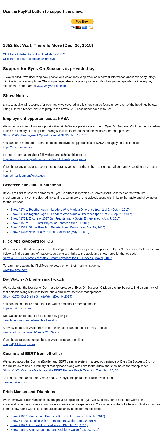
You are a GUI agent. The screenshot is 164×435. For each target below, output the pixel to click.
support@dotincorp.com (19, 344)
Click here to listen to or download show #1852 (34, 54)
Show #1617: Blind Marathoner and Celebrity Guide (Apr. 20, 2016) (54, 429)
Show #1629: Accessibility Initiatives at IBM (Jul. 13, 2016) (49, 425)
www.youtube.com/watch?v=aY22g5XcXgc (31, 332)
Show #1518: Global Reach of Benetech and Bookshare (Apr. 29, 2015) (57, 227)
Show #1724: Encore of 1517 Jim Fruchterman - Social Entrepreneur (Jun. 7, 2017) (65, 218)
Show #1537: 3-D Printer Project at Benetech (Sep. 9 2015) (49, 223)
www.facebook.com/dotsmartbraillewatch (30, 320)
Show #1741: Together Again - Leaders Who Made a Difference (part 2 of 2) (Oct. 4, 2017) (70, 209)
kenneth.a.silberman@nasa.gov (24, 175)
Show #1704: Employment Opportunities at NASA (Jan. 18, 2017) (46, 135)
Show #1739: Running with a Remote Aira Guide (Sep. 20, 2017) (53, 420)
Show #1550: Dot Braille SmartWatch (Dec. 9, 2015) (37, 296)
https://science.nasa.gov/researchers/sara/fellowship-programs (44, 159)
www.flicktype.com (15, 270)
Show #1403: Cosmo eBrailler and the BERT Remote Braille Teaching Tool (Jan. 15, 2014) (62, 370)
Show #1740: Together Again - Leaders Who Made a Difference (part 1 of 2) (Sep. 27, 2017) (71, 214)
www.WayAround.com (51, 86)
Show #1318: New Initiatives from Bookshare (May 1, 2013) (49, 232)
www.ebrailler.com (15, 382)
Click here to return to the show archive (29, 59)
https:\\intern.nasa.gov (17, 147)
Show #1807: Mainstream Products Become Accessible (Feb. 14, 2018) (57, 416)
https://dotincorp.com (17, 308)
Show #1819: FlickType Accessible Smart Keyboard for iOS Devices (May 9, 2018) (57, 258)
